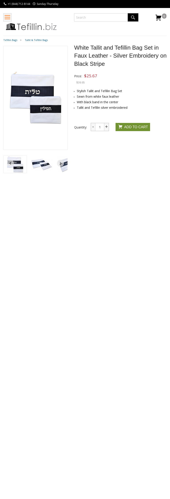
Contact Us (77, 452)
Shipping (9, 446)
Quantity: (80, 127)
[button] (15, 164)
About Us (76, 446)
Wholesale (10, 458)
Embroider (148, 290)
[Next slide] (60, 163)
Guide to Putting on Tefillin (48, 458)
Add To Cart (133, 127)
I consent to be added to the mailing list (133, 462)
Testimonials (79, 458)
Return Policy (12, 452)
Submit (112, 470)
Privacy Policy (79, 464)
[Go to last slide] (10, 163)
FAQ (6, 464)
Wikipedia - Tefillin (49, 450)
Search (133, 17)
